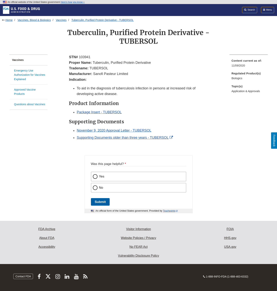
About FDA (46, 238)
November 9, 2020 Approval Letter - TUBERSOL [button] (114, 130)
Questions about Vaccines (29, 104)
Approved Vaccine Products (25, 92)
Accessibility (46, 246)
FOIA (230, 229)
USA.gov (230, 246)
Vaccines (61, 20)
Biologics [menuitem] (236, 78)
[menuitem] (249, 64)
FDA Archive (46, 229)
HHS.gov (230, 238)
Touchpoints (169, 210)
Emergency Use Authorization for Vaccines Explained (29, 75)
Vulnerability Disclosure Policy (138, 255)
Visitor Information (138, 229)
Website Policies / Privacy (138, 238)
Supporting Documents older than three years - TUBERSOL (123, 138)
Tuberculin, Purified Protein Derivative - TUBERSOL (102, 20)
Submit (100, 202)
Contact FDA (23, 276)
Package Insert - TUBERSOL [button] (99, 112)
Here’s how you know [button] (73, 2)
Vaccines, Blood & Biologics (34, 20)
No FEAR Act (138, 246)
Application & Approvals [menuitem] (245, 91)
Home (9, 20)
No (101, 187)
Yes (101, 176)
